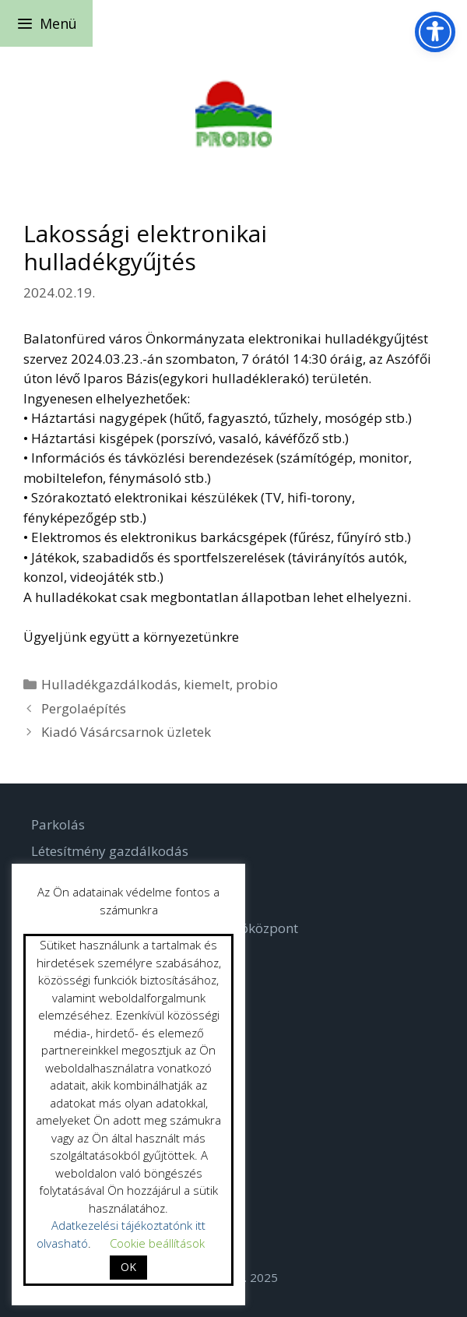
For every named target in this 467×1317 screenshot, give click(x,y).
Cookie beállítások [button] (157, 1243)
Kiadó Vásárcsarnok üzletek (126, 732)
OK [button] (128, 1266)
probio (257, 684)
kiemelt (207, 684)
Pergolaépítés (83, 708)
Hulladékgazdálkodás (109, 684)
